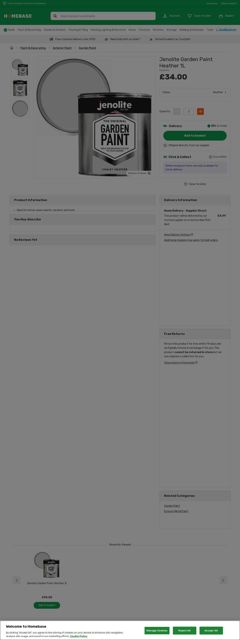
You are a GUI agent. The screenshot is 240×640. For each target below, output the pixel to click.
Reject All (184, 630)
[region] (120, 630)
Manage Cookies (157, 630)
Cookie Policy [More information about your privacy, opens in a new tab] (78, 636)
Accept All (211, 630)
